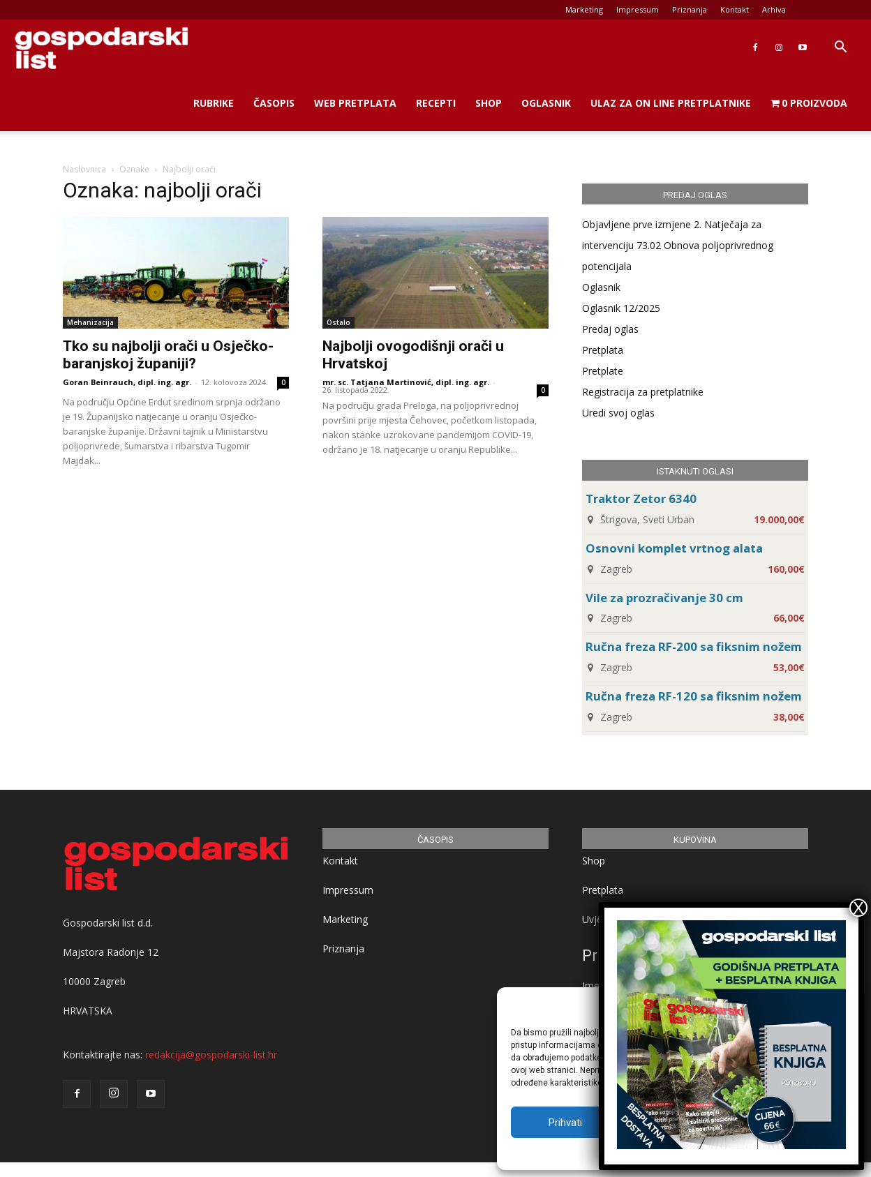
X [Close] (858, 908)
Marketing (584, 9)
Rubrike (213, 103)
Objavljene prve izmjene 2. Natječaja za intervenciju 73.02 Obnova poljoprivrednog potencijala (677, 245)
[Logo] (101, 48)
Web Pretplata (355, 103)
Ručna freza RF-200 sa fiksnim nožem (694, 646)
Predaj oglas (610, 329)
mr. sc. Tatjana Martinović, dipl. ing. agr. (405, 382)
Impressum (637, 9)
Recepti (436, 103)
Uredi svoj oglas (618, 412)
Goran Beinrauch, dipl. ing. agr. (127, 382)
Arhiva (774, 9)
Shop (488, 103)
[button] (840, 48)
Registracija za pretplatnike (643, 391)
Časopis (274, 103)
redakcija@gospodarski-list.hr (211, 1054)
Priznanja (689, 9)
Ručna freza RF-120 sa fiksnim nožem (694, 696)
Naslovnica (84, 169)
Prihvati (565, 1122)
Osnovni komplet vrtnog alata (674, 548)
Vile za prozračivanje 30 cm (664, 598)
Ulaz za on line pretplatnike (670, 103)
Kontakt (734, 9)
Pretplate (602, 370)
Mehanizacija (90, 322)
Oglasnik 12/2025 (621, 308)
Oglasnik (546, 103)
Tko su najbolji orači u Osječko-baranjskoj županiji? (168, 355)
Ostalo (338, 322)
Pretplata (602, 350)
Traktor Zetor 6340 (641, 498)
